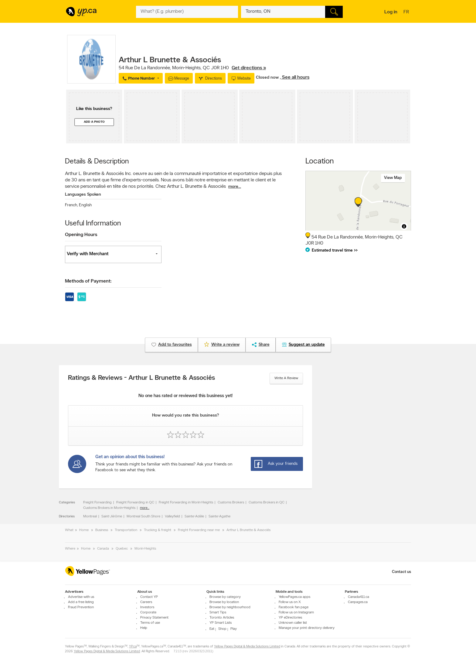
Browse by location (224, 602)
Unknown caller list (293, 623)
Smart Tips (217, 612)
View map (393, 178)
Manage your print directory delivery (307, 628)
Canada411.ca (358, 597)
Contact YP (149, 597)
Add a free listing (81, 602)
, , (192, 68)
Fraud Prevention (81, 607)
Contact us (401, 572)
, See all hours (294, 77)
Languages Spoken (83, 194)
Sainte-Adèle (194, 516)
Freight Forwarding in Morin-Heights (186, 502)
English (85, 205)
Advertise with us (81, 597)
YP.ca (133, 647)
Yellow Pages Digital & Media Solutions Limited (247, 647)
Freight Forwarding (97, 502)
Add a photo (94, 122)
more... (234, 186)
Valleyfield (172, 516)
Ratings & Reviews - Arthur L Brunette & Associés (141, 378)
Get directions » (249, 68)
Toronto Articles (221, 617)
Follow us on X (290, 602)
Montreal (90, 516)
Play (233, 629)
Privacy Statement (154, 617)
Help (143, 628)
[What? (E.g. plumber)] (187, 12)
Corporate (148, 612)
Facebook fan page (293, 607)
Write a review (286, 378)
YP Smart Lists (220, 623)
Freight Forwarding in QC (135, 502)
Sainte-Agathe (219, 516)
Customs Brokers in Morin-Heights (109, 508)
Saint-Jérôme (111, 516)
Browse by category (225, 597)
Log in (390, 12)
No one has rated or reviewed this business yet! (185, 396)
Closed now (268, 77)
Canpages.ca (358, 602)
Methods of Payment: (88, 281)
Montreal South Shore (143, 516)
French (71, 205)
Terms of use (150, 623)
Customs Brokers (231, 502)
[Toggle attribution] (404, 226)
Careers (146, 602)
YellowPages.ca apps (294, 597)
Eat (211, 629)
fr (406, 12)
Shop (222, 629)
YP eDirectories (290, 617)
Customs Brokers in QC (266, 502)
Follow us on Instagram (296, 612)
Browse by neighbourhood (229, 607)
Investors (147, 607)
